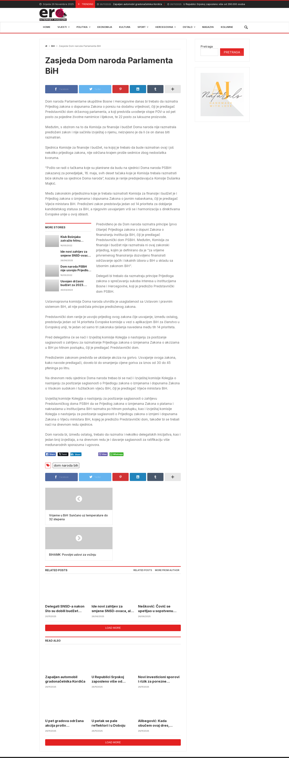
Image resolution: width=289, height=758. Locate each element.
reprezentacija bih (162, 732)
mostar (84, 732)
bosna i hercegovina (215, 732)
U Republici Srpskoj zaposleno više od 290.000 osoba (206, 4)
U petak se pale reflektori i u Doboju (108, 687)
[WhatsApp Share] (116, 454)
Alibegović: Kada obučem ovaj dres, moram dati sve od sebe (158, 687)
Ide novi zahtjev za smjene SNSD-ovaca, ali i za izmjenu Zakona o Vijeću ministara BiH (75, 253)
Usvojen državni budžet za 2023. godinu (72, 283)
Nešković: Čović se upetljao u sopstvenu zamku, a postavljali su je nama (158, 573)
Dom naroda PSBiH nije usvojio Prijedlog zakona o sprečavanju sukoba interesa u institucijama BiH (75, 268)
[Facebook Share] (50, 454)
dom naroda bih (66, 465)
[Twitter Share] (63, 454)
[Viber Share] (103, 454)
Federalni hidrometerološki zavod (119, 732)
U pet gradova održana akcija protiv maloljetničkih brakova (64, 687)
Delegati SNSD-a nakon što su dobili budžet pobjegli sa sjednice (64, 573)
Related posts (142, 534)
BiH (53, 46)
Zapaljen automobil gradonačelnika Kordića (129, 4)
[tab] (143, 534)
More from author (167, 534)
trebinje (241, 732)
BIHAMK (188, 732)
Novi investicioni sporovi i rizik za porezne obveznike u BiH (159, 643)
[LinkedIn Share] (75, 454)
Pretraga (207, 46)
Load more (113, 592)
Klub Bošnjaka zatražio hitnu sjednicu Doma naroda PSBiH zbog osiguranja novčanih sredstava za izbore (74, 239)
